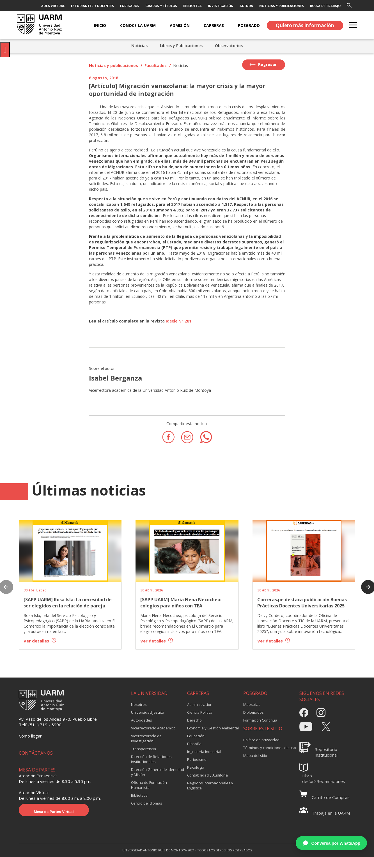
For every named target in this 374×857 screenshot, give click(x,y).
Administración (199, 704)
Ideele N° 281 (178, 321)
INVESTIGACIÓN (220, 6)
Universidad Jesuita (147, 712)
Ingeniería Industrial (204, 751)
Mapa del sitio (255, 755)
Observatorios (229, 45)
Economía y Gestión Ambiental (213, 728)
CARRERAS (214, 25)
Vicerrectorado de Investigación (146, 738)
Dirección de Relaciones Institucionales (151, 759)
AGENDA (246, 6)
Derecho (194, 720)
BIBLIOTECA (192, 6)
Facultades (155, 65)
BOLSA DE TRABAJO (325, 6)
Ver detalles (40, 641)
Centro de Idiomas (146, 803)
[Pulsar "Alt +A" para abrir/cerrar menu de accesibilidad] (5, 49)
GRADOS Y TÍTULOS (161, 6)
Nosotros (139, 704)
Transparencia (143, 748)
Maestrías (251, 704)
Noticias (139, 45)
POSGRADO (249, 25)
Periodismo (196, 759)
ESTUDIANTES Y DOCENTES (92, 6)
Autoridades (141, 720)
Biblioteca (139, 795)
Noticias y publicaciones (113, 65)
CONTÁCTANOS (36, 753)
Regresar (263, 64)
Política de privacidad (261, 739)
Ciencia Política (199, 712)
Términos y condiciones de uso (269, 747)
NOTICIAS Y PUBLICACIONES (281, 6)
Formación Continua (260, 720)
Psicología (195, 767)
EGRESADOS (129, 6)
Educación (196, 735)
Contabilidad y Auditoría (207, 775)
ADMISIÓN (180, 25)
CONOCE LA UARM (138, 25)
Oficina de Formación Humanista (149, 785)
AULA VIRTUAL (53, 6)
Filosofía (194, 743)
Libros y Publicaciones (181, 45)
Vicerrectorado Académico (153, 728)
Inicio (100, 25)
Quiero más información (305, 25)
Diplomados (253, 712)
